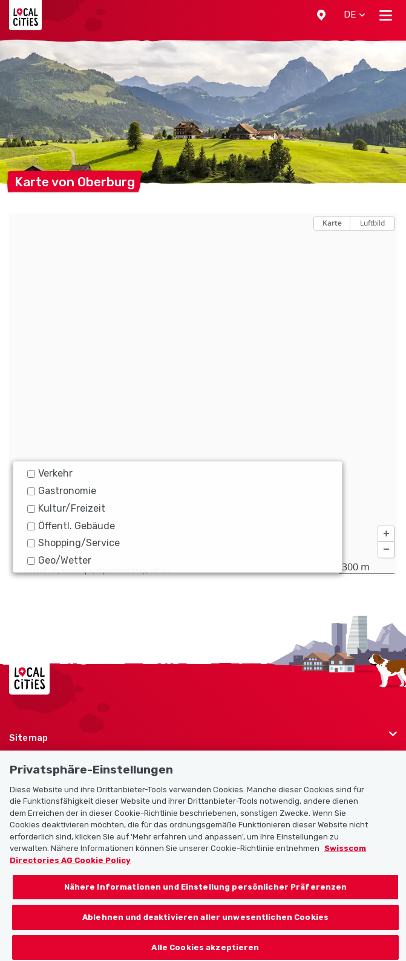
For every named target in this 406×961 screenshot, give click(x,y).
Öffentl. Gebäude (71, 526)
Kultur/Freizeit (66, 508)
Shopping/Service (73, 543)
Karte (332, 223)
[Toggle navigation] (386, 15)
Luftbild (372, 223)
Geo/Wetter (59, 560)
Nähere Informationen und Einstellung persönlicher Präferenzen (205, 891)
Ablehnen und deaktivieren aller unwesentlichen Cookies (205, 922)
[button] (321, 15)
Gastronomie (61, 491)
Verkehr (50, 473)
